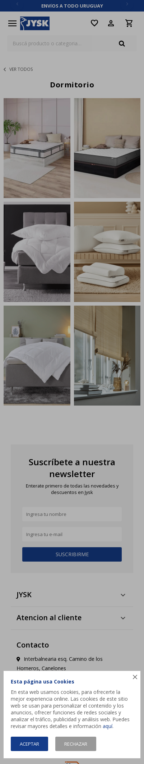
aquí (107, 726)
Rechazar (75, 744)
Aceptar (29, 744)
